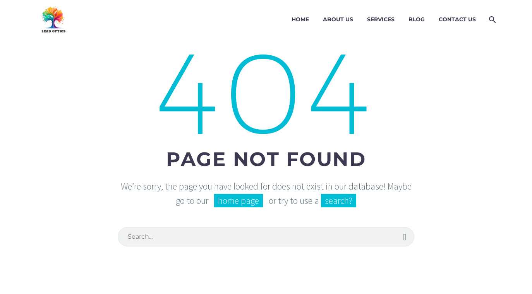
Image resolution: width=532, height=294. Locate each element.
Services (381, 19)
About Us (338, 19)
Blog (416, 19)
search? (338, 201)
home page (238, 201)
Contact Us (457, 19)
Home (300, 19)
